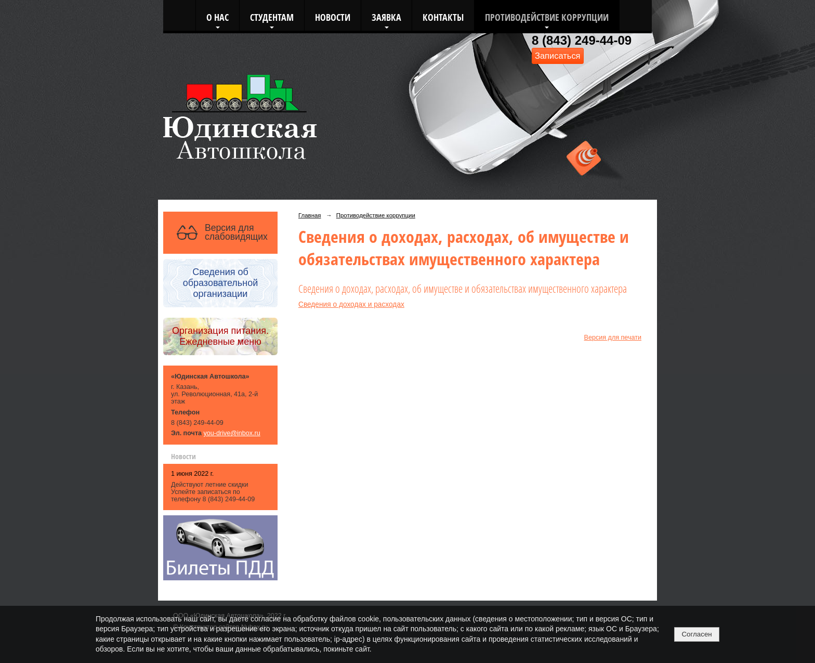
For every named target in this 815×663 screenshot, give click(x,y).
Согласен (696, 634)
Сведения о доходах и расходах (351, 304)
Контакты (443, 16)
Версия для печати (612, 337)
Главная (309, 215)
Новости (332, 16)
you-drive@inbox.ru (232, 433)
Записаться (558, 55)
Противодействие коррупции (547, 16)
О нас (217, 16)
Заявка (386, 16)
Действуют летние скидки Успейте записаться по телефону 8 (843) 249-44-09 (213, 492)
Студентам (272, 16)
